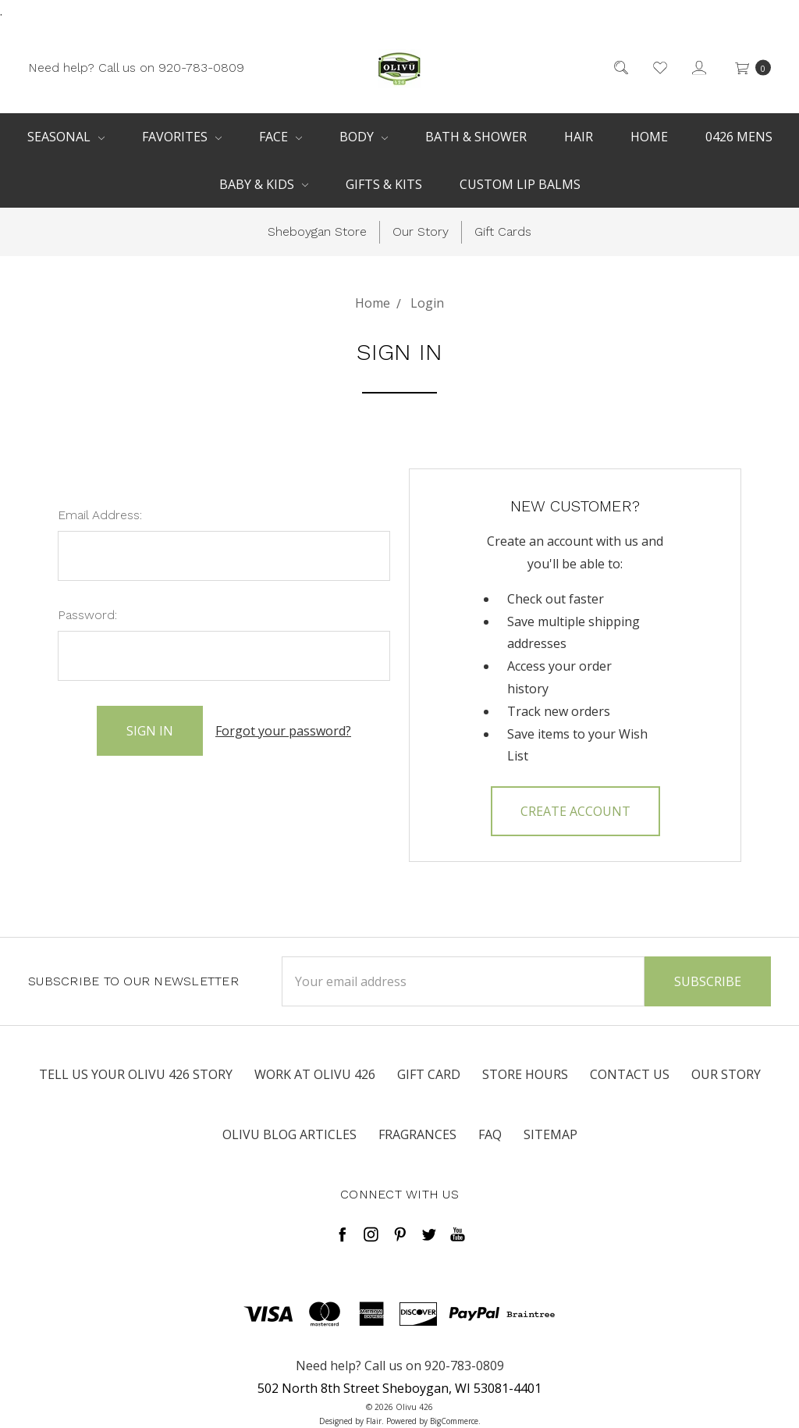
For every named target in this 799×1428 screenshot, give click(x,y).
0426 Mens (738, 136)
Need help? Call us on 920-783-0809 (136, 66)
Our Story (420, 231)
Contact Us (629, 1074)
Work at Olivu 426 (314, 1074)
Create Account (575, 811)
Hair (578, 136)
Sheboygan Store (317, 231)
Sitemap (550, 1134)
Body (363, 136)
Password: (87, 614)
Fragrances (417, 1134)
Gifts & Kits (384, 184)
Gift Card (428, 1074)
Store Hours (525, 1074)
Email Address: (100, 514)
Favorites (182, 136)
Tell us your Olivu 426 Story (136, 1074)
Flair (374, 1421)
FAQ (490, 1134)
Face (280, 136)
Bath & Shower (476, 136)
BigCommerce (454, 1421)
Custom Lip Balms (520, 184)
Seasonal (66, 136)
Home (649, 136)
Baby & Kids (263, 184)
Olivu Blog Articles (289, 1134)
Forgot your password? (283, 730)
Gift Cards (502, 231)
